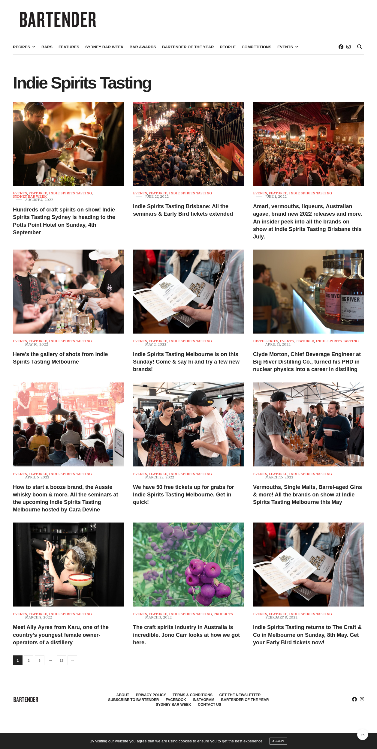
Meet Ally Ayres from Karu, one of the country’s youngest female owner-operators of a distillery (61, 634)
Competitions (256, 47)
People (228, 47)
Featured (38, 193)
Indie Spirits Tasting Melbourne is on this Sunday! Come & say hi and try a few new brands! (186, 361)
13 (61, 660)
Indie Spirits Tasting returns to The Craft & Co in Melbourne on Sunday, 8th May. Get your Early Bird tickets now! (307, 634)
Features (69, 47)
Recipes (21, 47)
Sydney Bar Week (104, 47)
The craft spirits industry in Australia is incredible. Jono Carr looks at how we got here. (186, 634)
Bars (47, 47)
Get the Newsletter (240, 695)
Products (223, 614)
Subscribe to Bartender (133, 700)
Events (285, 47)
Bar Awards (143, 47)
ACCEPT (278, 741)
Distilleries (265, 341)
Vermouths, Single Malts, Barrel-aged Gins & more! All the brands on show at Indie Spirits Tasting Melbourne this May (307, 494)
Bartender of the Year (188, 47)
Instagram (203, 700)
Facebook (176, 700)
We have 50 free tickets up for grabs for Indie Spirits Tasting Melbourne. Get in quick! (183, 494)
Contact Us (209, 705)
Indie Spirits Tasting (70, 193)
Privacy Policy (151, 695)
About (122, 695)
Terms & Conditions (193, 695)
